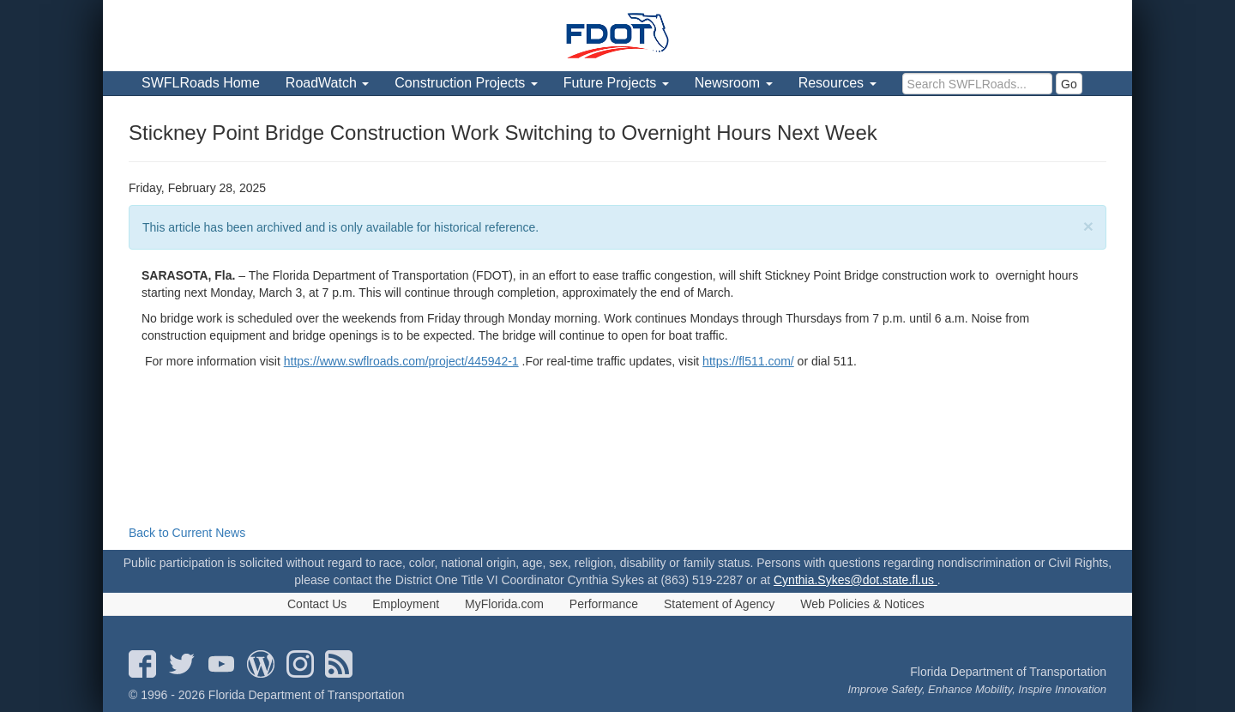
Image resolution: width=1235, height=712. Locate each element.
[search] (977, 83)
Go (1069, 84)
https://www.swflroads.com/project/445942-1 (401, 361)
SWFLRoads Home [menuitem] (201, 82)
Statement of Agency (719, 604)
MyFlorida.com (504, 604)
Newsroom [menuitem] (734, 82)
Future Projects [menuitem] (616, 82)
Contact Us (316, 604)
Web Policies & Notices (862, 604)
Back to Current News (187, 533)
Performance (603, 604)
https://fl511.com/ (748, 361)
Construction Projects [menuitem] (466, 82)
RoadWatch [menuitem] (327, 82)
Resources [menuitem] (837, 82)
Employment (405, 604)
